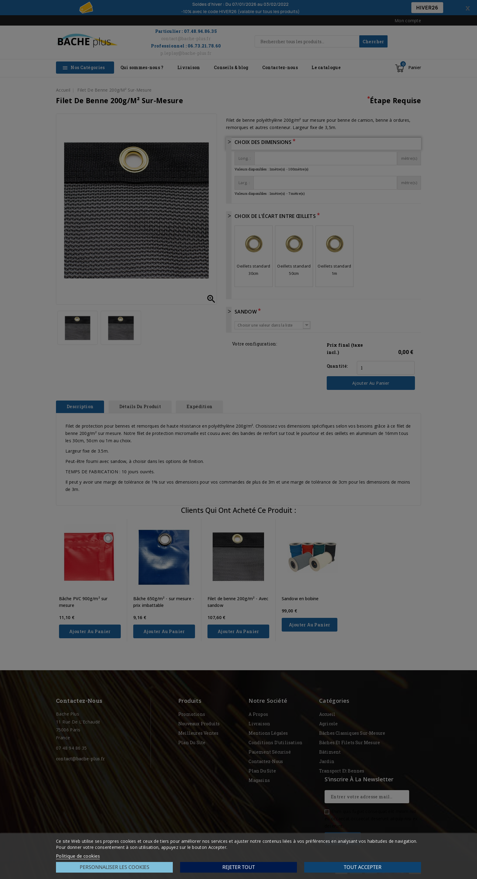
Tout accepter (362, 867)
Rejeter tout (238, 867)
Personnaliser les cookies (114, 867)
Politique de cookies (78, 856)
